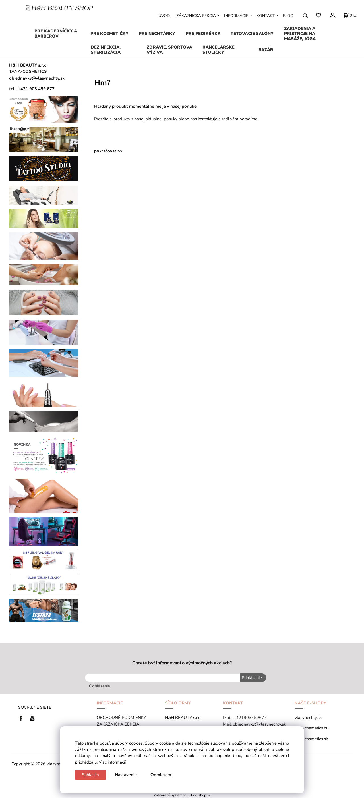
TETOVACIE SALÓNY (252, 33)
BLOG (288, 15)
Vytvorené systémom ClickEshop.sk (182, 795)
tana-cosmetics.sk (311, 739)
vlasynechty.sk (308, 717)
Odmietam (160, 775)
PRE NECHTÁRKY (157, 33)
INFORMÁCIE (236, 15)
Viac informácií (112, 762)
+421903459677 (250, 717)
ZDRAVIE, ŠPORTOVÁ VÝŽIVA (169, 49)
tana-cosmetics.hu (311, 728)
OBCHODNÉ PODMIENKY (121, 717)
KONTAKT (266, 15)
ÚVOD (164, 15)
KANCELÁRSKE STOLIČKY (218, 49)
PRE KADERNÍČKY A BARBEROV (55, 33)
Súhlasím (90, 775)
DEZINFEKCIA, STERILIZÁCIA (106, 49)
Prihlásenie (252, 678)
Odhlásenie (99, 686)
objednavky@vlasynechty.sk (259, 724)
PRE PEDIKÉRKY (203, 33)
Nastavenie (126, 775)
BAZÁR (265, 50)
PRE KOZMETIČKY (109, 33)
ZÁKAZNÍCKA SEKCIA (196, 15)
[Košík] (350, 16)
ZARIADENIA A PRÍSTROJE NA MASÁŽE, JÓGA (300, 34)
